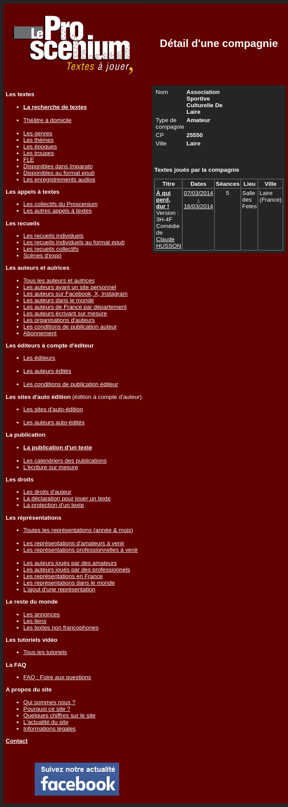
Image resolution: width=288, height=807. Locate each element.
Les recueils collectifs (51, 249)
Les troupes (38, 153)
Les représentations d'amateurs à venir (73, 543)
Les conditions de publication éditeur (70, 384)
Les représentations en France (63, 576)
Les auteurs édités (47, 371)
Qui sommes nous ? (49, 702)
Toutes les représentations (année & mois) (78, 530)
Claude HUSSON (168, 242)
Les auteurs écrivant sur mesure (65, 313)
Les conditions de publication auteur (70, 326)
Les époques (40, 146)
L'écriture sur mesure (50, 467)
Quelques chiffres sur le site (59, 715)
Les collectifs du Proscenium (60, 204)
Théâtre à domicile (47, 120)
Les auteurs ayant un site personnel (69, 287)
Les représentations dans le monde (69, 582)
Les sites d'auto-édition (53, 409)
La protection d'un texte (53, 505)
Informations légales (49, 728)
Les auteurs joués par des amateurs (70, 563)
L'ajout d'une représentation (59, 589)
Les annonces (41, 614)
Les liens (35, 621)
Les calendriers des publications (65, 460)
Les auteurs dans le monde (58, 300)
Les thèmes (38, 140)
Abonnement (40, 333)
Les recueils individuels (53, 235)
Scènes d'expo (42, 255)
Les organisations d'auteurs (59, 320)
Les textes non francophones (60, 627)
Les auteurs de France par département (75, 307)
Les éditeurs (39, 358)
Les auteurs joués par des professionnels (76, 569)
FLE (28, 159)
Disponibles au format (59, 173)
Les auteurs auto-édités (53, 422)
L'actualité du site (46, 722)
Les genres (37, 133)
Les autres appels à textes (57, 210)
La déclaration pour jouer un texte (67, 498)
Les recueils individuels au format (73, 242)
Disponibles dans (58, 166)
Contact (17, 741)
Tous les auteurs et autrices (59, 280)
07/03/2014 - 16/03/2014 (198, 200)
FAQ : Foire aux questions (57, 677)
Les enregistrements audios (59, 179)
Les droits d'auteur (47, 492)
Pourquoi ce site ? (46, 709)
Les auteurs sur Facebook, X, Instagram (75, 293)
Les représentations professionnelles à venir (80, 549)
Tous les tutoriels (45, 652)
